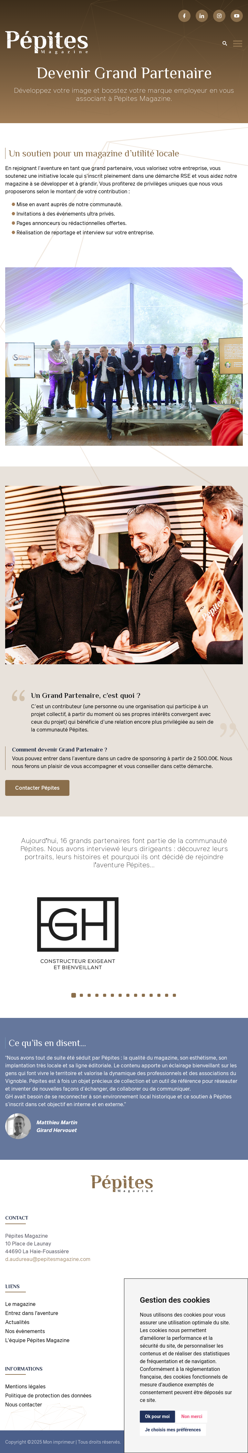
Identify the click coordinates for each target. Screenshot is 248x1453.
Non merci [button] (191, 1416)
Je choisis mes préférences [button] (173, 1429)
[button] (73, 995)
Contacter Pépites (37, 787)
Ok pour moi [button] (157, 1416)
